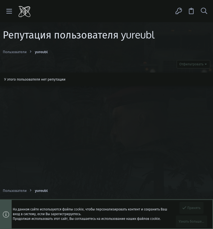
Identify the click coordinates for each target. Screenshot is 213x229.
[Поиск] (203, 11)
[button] (9, 11)
